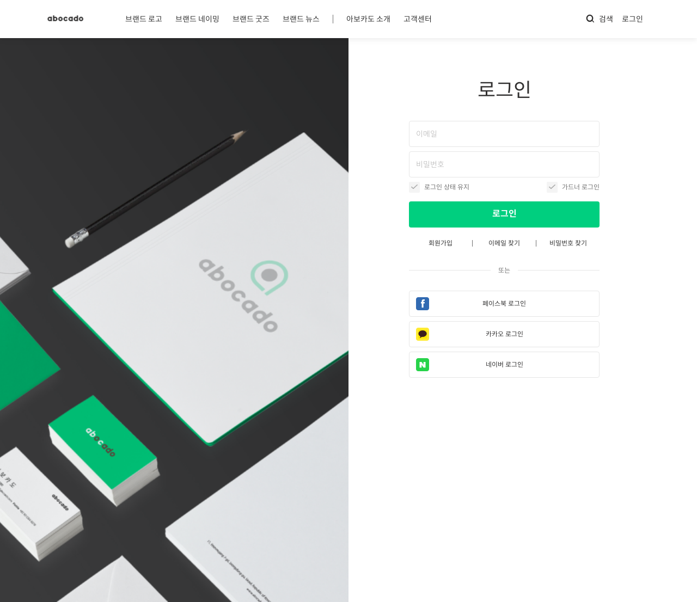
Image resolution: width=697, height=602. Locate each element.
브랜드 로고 (143, 19)
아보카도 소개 (368, 19)
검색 (599, 19)
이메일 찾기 (504, 243)
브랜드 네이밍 (197, 19)
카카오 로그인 (504, 334)
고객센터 (417, 19)
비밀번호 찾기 (568, 243)
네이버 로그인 (504, 364)
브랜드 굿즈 (251, 19)
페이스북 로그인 (504, 303)
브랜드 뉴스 (301, 19)
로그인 (632, 19)
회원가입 (441, 243)
